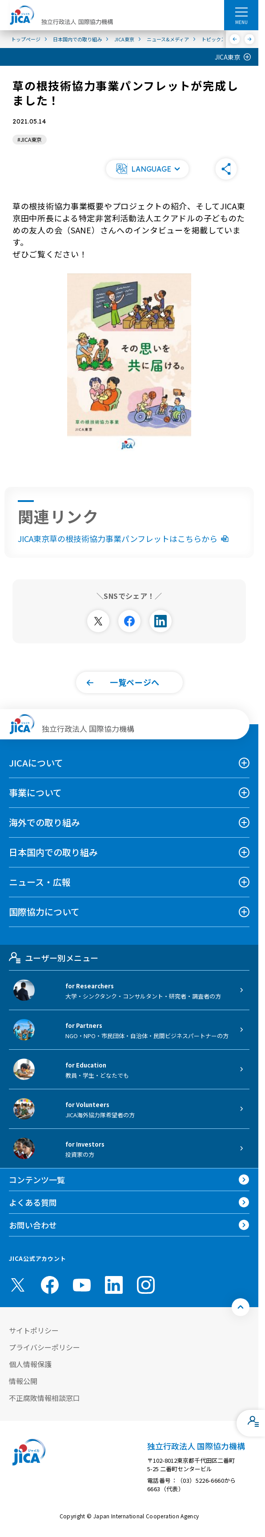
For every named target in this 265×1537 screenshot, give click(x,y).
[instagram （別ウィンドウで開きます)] (146, 1285)
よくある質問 (33, 1202)
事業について (35, 792)
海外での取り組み (44, 822)
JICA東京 (227, 56)
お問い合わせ (33, 1225)
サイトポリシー (34, 1330)
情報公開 (23, 1381)
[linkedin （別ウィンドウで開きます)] (114, 1285)
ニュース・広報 (40, 881)
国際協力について (44, 911)
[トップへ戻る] (240, 1307)
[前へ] (235, 39)
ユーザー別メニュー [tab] (53, 957)
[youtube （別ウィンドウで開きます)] (82, 1284)
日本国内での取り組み (53, 852)
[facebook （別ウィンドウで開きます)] (50, 1285)
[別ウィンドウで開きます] (98, 621)
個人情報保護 (30, 1364)
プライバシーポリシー (44, 1347)
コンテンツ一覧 (37, 1179)
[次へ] (249, 39)
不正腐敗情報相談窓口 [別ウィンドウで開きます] (44, 1398)
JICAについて (36, 762)
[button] (147, 169)
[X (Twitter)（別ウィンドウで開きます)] (18, 1285)
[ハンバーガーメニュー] (241, 12)
